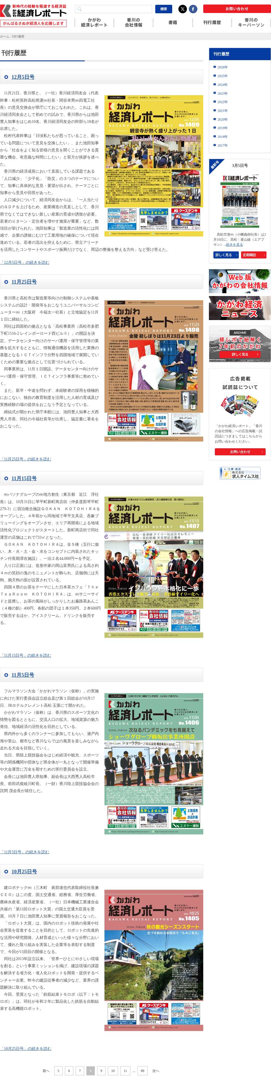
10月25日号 (24, 872)
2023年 (223, 93)
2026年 (223, 67)
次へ (155, 1071)
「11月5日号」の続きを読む (24, 852)
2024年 (223, 85)
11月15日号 (24, 478)
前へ (46, 1071)
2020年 (223, 119)
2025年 (223, 76)
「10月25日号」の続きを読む (25, 1049)
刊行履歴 (18, 36)
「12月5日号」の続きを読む (24, 262)
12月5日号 (23, 77)
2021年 (223, 111)
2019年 (223, 128)
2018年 (223, 137)
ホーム (4, 36)
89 (142, 1071)
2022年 (223, 102)
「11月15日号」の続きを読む (25, 655)
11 (125, 1071)
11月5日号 (23, 675)
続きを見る (234, 245)
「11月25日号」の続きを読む (25, 459)
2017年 (223, 145)
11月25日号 (24, 282)
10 (113, 1071)
